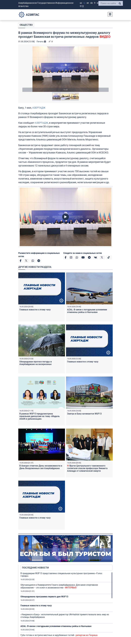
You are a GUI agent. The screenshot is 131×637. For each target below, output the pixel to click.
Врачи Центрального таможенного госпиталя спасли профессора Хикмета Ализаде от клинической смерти (87, 468)
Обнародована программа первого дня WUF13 (44, 596)
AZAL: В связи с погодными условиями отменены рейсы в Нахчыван (87, 310)
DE (91, 3)
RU (84, 3)
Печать (41, 41)
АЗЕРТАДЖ (38, 107)
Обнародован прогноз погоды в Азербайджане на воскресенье (35, 363)
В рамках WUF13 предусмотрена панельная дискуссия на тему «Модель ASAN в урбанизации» (39, 416)
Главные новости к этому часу (35, 309)
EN (88, 3)
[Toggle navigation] (109, 14)
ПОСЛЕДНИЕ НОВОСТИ (35, 567)
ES (98, 3)
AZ (81, 3)
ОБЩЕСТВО (26, 24)
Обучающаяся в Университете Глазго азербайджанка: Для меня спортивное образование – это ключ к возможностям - (59, 586)
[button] (65, 69)
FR (94, 3)
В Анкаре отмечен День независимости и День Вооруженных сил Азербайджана (40, 467)
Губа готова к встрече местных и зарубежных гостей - (59, 635)
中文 (82, 6)
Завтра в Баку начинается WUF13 (84, 413)
